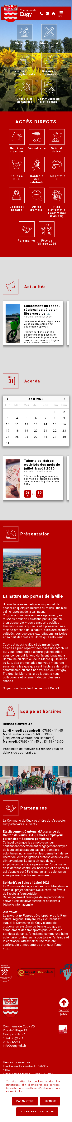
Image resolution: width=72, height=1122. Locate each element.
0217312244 (11, 1042)
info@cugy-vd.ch (14, 1046)
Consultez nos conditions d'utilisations (29, 1088)
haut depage (64, 1006)
